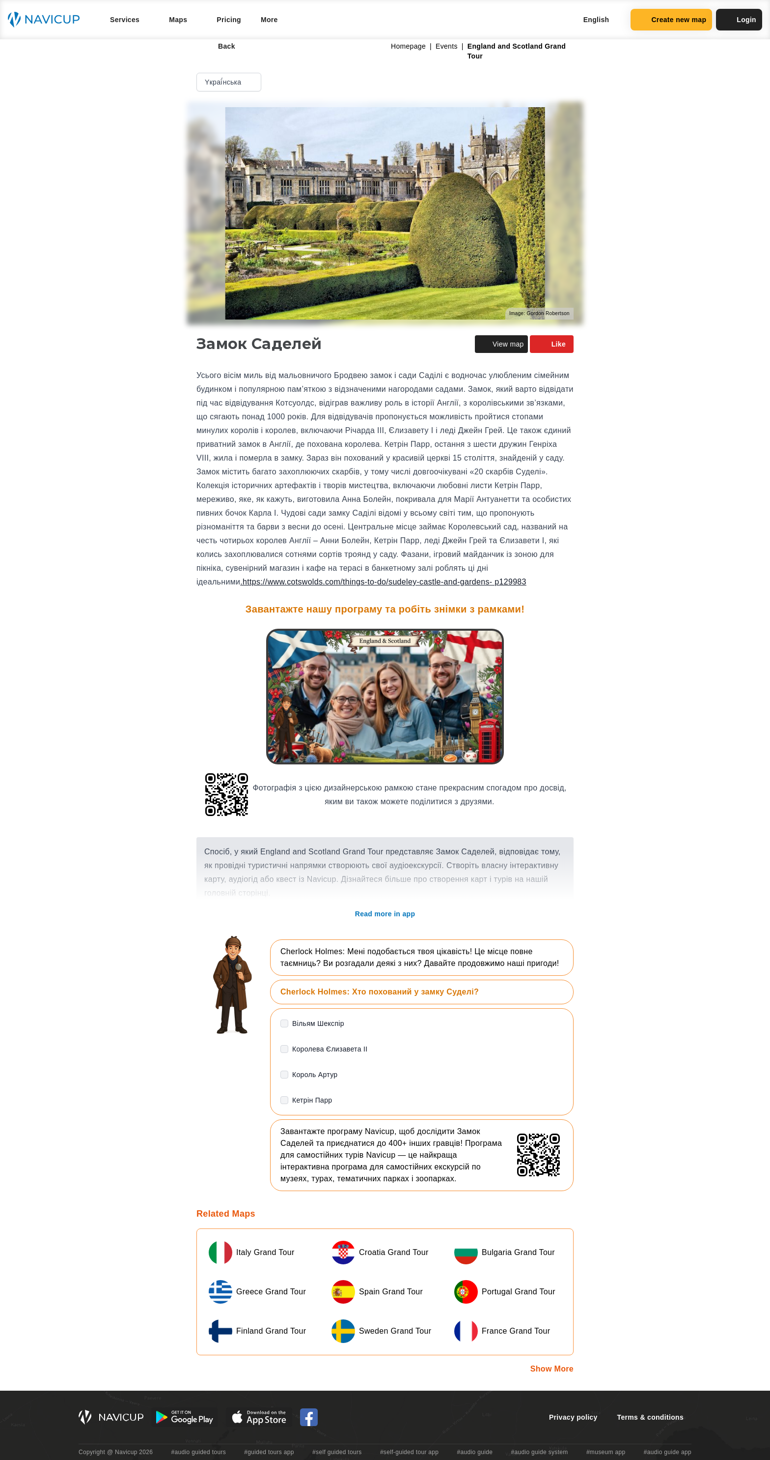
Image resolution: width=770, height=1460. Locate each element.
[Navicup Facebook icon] (309, 1417)
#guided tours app (269, 1452)
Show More (552, 1369)
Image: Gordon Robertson (539, 313)
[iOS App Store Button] (259, 1417)
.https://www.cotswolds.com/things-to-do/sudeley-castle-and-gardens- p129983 (383, 582)
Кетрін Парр (312, 1100)
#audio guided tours (198, 1452)
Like (552, 344)
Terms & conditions (650, 1417)
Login (739, 20)
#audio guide (475, 1452)
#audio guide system (539, 1452)
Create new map (671, 20)
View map (501, 344)
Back (219, 46)
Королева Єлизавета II (329, 1049)
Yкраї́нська (230, 82)
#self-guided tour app (409, 1452)
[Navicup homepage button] (47, 20)
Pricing (229, 20)
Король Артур (314, 1075)
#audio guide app (667, 1452)
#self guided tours (337, 1452)
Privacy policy (573, 1417)
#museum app (606, 1452)
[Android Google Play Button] (184, 1417)
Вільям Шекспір (318, 1023)
